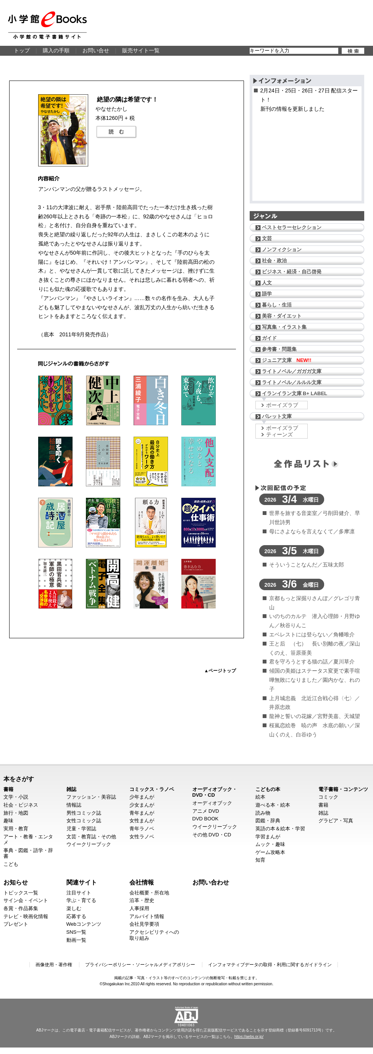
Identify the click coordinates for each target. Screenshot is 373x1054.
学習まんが (267, 836)
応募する (76, 916)
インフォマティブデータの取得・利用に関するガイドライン (270, 964)
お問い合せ (95, 50)
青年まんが (141, 813)
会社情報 (141, 882)
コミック (328, 797)
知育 (260, 860)
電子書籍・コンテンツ (343, 789)
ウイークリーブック (88, 844)
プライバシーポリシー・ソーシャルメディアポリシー (140, 964)
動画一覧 (76, 940)
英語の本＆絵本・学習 (280, 828)
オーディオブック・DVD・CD (214, 792)
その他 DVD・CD (211, 835)
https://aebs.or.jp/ (248, 1037)
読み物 (262, 813)
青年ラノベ (141, 828)
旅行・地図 (15, 813)
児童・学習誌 (81, 828)
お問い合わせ (210, 882)
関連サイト (81, 882)
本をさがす (18, 778)
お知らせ (15, 882)
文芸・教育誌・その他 (91, 836)
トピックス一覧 (20, 893)
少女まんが (141, 805)
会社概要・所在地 (149, 893)
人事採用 (139, 908)
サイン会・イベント (25, 900)
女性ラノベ (141, 836)
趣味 (8, 820)
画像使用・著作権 (54, 964)
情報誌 (73, 805)
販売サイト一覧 (141, 50)
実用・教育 (15, 828)
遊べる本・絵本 (272, 805)
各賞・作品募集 (20, 908)
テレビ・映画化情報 (25, 916)
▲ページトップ (220, 670)
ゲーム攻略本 (270, 852)
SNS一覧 (76, 932)
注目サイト (78, 893)
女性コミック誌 (83, 820)
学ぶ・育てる (81, 900)
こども (10, 864)
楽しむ (73, 908)
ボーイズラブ (282, 405)
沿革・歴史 (141, 900)
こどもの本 (267, 789)
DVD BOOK (205, 819)
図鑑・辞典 (267, 820)
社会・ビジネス (20, 805)
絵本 (260, 797)
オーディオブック (212, 803)
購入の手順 (56, 50)
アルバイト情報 (146, 916)
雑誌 (71, 789)
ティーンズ (279, 434)
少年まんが (141, 797)
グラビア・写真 (335, 820)
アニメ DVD (205, 811)
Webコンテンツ (84, 924)
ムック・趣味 (270, 844)
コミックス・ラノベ (151, 789)
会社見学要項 (144, 924)
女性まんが (141, 820)
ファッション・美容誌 (91, 797)
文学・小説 (15, 797)
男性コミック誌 (83, 813)
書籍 (8, 789)
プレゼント (15, 924)
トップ (22, 50)
